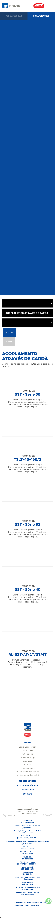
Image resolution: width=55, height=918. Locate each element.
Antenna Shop (27, 757)
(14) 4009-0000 (27, 823)
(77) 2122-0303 (27, 879)
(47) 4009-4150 (27, 874)
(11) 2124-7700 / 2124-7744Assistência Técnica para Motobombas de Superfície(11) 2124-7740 (27, 841)
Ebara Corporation (27, 747)
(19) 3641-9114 (27, 889)
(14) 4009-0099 (27, 894)
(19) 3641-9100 (27, 828)
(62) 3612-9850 (27, 884)
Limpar (9, 341)
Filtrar (9, 332)
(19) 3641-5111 (27, 833)
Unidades (27, 761)
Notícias (27, 764)
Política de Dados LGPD (27, 775)
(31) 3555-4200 (27, 854)
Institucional (28, 754)
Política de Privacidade (27, 771)
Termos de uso (27, 768)
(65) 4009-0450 (27, 869)
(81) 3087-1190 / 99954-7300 (27, 864)
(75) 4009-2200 (27, 849)
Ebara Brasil (27, 750)
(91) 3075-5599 (27, 859)
